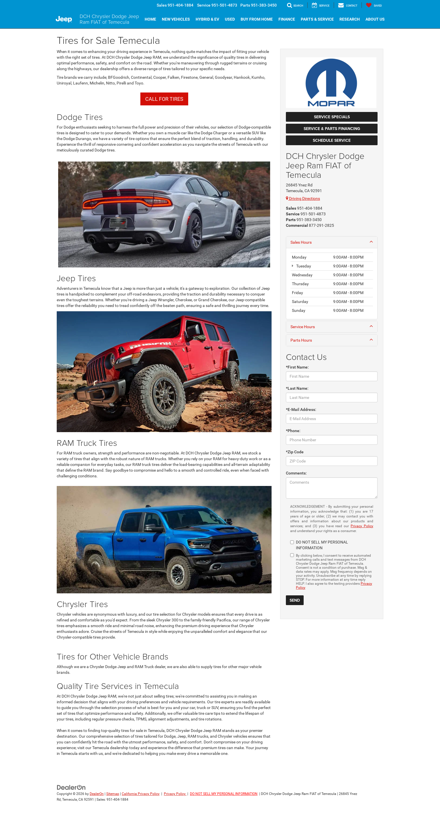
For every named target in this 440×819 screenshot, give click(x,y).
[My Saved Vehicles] (374, 5)
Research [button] (349, 19)
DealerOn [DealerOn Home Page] (97, 794)
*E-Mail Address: (301, 409)
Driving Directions (303, 198)
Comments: (296, 473)
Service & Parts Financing (332, 128)
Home (150, 19)
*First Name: (297, 367)
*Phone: (293, 430)
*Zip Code (295, 452)
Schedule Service (332, 140)
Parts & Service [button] (317, 19)
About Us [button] (375, 19)
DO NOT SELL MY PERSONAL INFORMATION (224, 794)
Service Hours (331, 326)
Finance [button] (286, 19)
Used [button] (230, 19)
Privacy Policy (362, 526)
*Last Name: (297, 388)
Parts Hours (331, 339)
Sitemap (112, 794)
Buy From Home (257, 19)
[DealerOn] (71, 787)
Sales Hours (331, 242)
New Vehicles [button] (176, 19)
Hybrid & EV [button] (207, 19)
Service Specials (332, 117)
